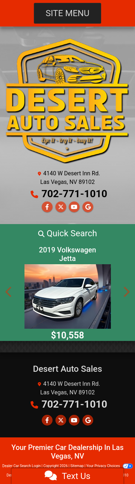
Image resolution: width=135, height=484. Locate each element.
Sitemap (77, 466)
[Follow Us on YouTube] (74, 207)
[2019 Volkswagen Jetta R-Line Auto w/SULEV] (67, 296)
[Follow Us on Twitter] (60, 207)
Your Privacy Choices (109, 466)
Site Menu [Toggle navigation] (68, 13)
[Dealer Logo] (67, 100)
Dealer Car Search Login (21, 466)
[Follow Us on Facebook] (47, 207)
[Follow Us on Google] (87, 207)
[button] (67, 233)
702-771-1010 (74, 194)
